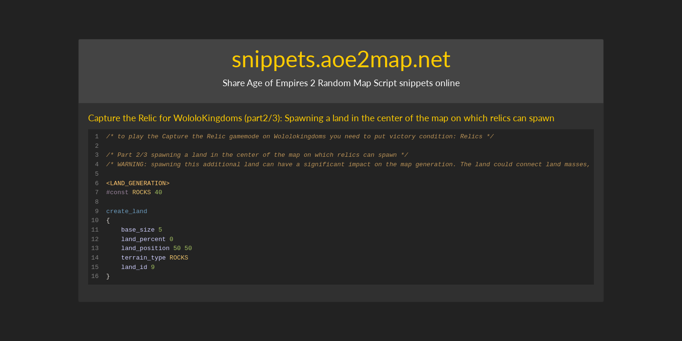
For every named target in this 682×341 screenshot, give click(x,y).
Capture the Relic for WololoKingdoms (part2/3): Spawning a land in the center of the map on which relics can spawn (321, 117)
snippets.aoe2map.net (341, 58)
